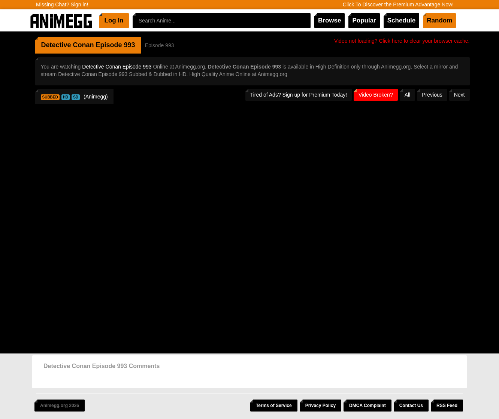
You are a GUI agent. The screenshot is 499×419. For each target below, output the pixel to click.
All (408, 95)
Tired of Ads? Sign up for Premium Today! (298, 95)
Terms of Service (274, 405)
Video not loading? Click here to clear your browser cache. (402, 41)
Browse (329, 20)
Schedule (401, 20)
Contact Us (411, 405)
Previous (432, 95)
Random (439, 20)
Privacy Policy (320, 405)
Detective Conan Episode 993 (116, 67)
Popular (364, 20)
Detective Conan (67, 45)
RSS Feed (446, 405)
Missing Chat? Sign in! (62, 4)
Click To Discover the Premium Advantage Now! (398, 4)
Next (459, 95)
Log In (114, 20)
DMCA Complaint (367, 405)
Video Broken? (376, 95)
